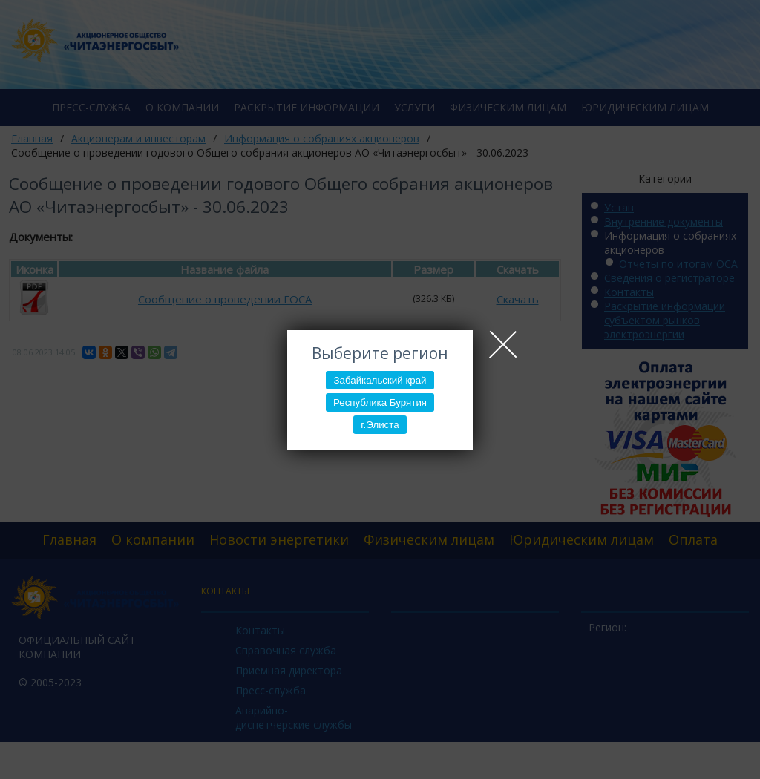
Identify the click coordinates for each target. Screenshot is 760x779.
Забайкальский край (379, 380)
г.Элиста (380, 424)
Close (503, 344)
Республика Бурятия (380, 402)
